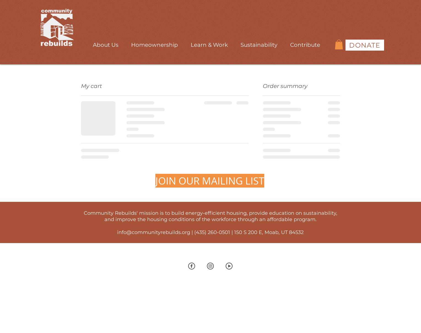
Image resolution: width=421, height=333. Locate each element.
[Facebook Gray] (191, 266)
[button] (106, 42)
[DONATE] (365, 45)
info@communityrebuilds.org (153, 232)
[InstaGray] (210, 266)
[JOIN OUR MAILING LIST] (209, 181)
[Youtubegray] (229, 266)
